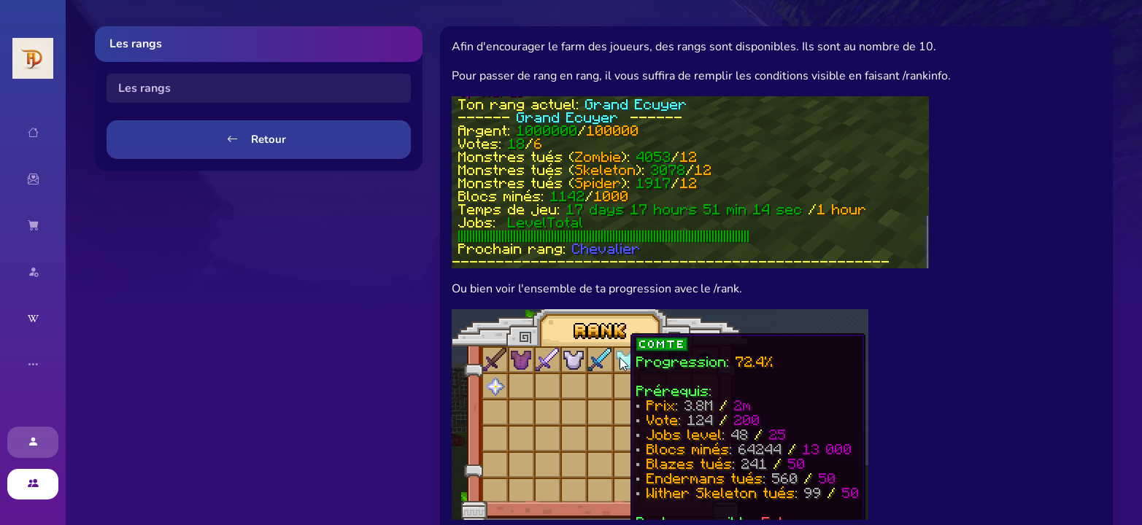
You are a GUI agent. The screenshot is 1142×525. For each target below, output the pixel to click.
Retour (256, 139)
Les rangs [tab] (144, 88)
